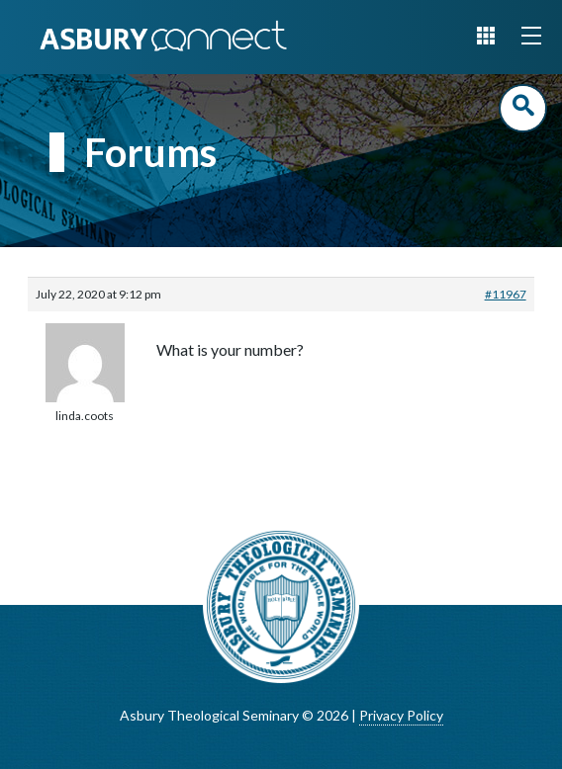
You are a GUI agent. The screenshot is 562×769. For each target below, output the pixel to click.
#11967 (505, 294)
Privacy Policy (401, 715)
